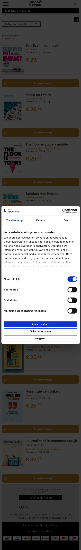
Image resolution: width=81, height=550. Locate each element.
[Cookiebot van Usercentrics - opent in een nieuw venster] (62, 211)
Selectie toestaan (40, 331)
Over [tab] (67, 220)
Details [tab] (40, 220)
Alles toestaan (40, 324)
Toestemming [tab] (14, 220)
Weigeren (40, 338)
